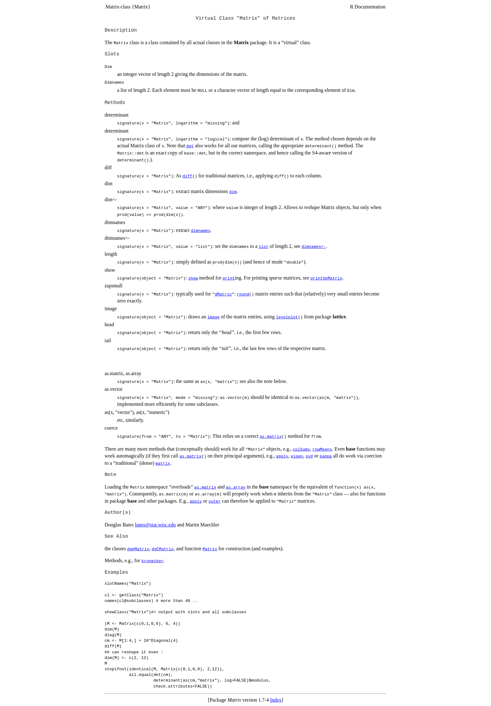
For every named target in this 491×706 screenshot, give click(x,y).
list (263, 246)
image (213, 317)
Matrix (210, 549)
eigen (297, 456)
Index (275, 700)
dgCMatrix (162, 549)
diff (187, 176)
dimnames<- (314, 246)
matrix (163, 463)
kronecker (152, 560)
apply (282, 456)
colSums (301, 449)
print (229, 278)
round (243, 294)
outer (215, 501)
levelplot (287, 317)
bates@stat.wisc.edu (155, 524)
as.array (236, 487)
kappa (325, 456)
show (193, 278)
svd (309, 456)
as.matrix (271, 436)
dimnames (200, 230)
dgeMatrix (138, 549)
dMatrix (223, 294)
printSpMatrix (326, 278)
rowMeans (322, 449)
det (190, 146)
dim (232, 191)
